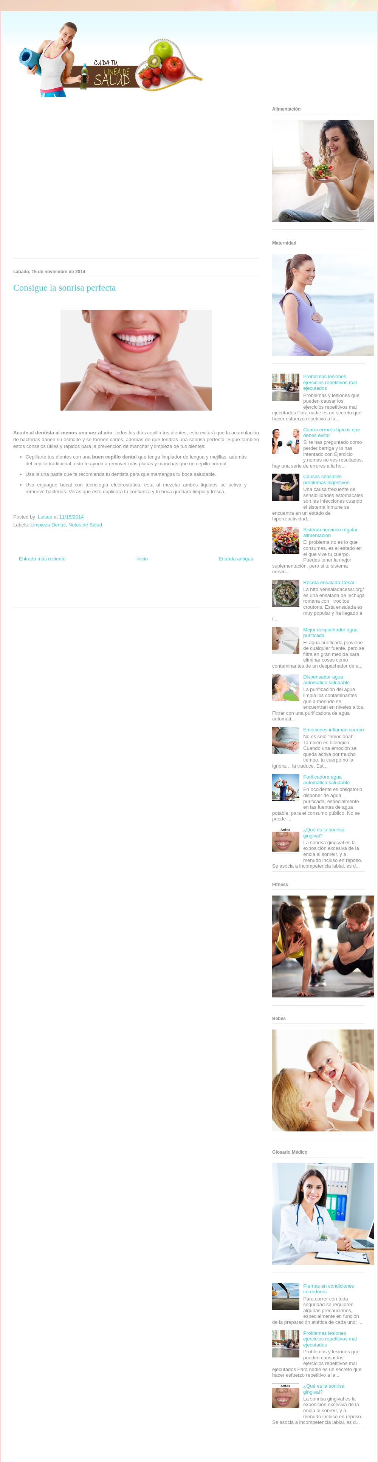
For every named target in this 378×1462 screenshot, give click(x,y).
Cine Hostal (111, 592)
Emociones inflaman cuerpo (333, 730)
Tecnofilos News (229, 585)
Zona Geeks (169, 585)
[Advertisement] (71, 180)
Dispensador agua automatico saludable (326, 680)
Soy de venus (34, 592)
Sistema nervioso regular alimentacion (330, 533)
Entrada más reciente (42, 559)
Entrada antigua (235, 559)
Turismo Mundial (47, 599)
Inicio (142, 559)
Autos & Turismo (163, 592)
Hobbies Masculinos (198, 585)
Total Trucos (90, 592)
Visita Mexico (96, 599)
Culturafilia (148, 599)
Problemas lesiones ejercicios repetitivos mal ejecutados (330, 382)
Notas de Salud (85, 525)
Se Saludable (73, 599)
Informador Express (82, 585)
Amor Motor (168, 599)
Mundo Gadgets (135, 592)
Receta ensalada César (329, 582)
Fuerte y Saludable (63, 592)
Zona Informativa (27, 585)
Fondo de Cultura (143, 585)
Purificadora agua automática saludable (326, 780)
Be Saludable (54, 585)
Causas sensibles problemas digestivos (326, 479)
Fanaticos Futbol (192, 592)
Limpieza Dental (48, 525)
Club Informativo (114, 585)
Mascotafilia (218, 592)
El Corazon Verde (123, 599)
